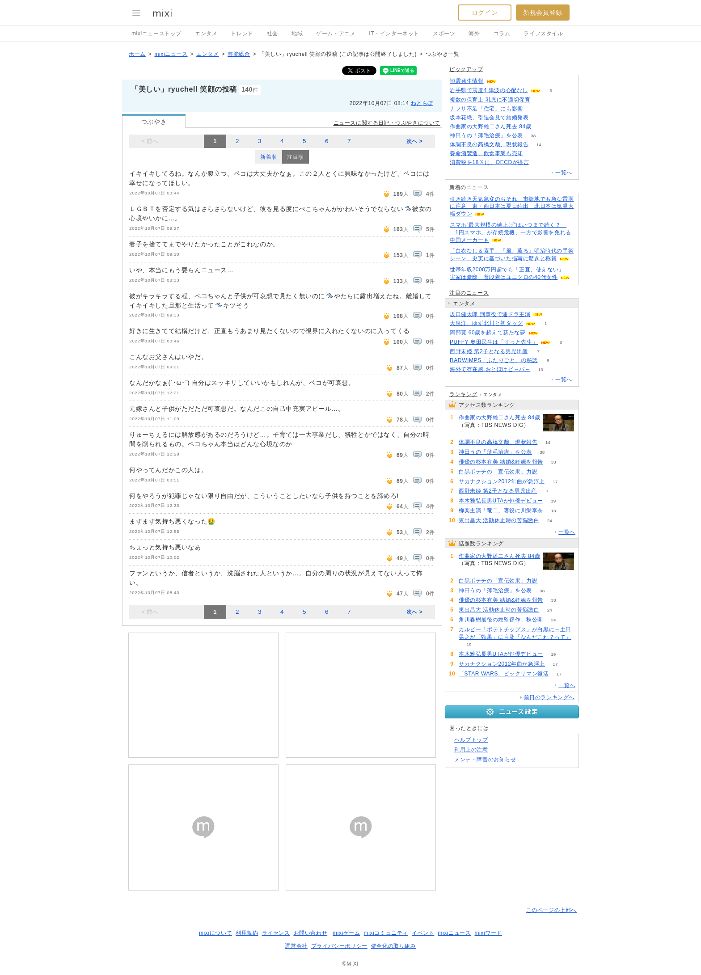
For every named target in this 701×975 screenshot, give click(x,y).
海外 (474, 33)
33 (553, 462)
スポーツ (444, 33)
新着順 (268, 157)
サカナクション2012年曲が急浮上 (502, 481)
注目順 (295, 157)
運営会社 (296, 946)
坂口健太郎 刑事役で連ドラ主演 (490, 314)
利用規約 (247, 933)
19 (553, 500)
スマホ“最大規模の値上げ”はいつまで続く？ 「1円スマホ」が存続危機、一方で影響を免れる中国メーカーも (510, 232)
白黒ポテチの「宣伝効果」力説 (498, 472)
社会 (272, 33)
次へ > (414, 141)
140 (533, 108)
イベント (423, 933)
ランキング (463, 394)
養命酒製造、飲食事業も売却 (486, 153)
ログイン (485, 12)
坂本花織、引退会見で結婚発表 (489, 117)
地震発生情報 (467, 81)
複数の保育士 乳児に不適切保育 (490, 100)
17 (555, 481)
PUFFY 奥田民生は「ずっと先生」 (494, 342)
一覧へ (563, 172)
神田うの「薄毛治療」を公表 (486, 135)
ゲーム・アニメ (335, 33)
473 (541, 126)
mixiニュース (170, 54)
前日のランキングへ (549, 697)
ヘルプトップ (471, 740)
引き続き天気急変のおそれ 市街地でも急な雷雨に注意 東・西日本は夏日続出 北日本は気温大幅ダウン (512, 206)
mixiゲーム (346, 933)
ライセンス (276, 933)
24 (549, 520)
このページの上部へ (551, 910)
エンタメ (206, 33)
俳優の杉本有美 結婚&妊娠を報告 (501, 462)
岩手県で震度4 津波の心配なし (489, 90)
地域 (297, 33)
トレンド (242, 33)
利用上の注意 (471, 750)
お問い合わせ (311, 933)
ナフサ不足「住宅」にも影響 (486, 109)
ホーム (137, 54)
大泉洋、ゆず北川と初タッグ (486, 323)
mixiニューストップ (156, 33)
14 (538, 144)
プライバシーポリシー (339, 946)
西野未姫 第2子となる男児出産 (489, 351)
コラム (502, 33)
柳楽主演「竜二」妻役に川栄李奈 (501, 510)
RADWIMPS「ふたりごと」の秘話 (494, 360)
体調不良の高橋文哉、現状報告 (489, 144)
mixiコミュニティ (386, 933)
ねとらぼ (422, 103)
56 (540, 99)
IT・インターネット (394, 33)
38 (533, 135)
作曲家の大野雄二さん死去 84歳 (490, 126)
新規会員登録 (542, 12)
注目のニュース (469, 293)
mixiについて (215, 933)
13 (553, 510)
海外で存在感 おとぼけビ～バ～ (490, 369)
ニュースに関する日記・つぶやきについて (387, 123)
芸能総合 (239, 54)
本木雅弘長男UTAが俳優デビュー (501, 501)
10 (540, 369)
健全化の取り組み (393, 946)
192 (539, 117)
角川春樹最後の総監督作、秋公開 (501, 619)
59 (547, 471)
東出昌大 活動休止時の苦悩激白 (499, 520)
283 (539, 162)
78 (533, 153)
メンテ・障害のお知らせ (485, 759)
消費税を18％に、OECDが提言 (489, 162)
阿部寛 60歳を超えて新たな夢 (488, 332)
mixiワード (488, 933)
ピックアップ (466, 69)
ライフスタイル (543, 33)
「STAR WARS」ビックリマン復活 (504, 674)
